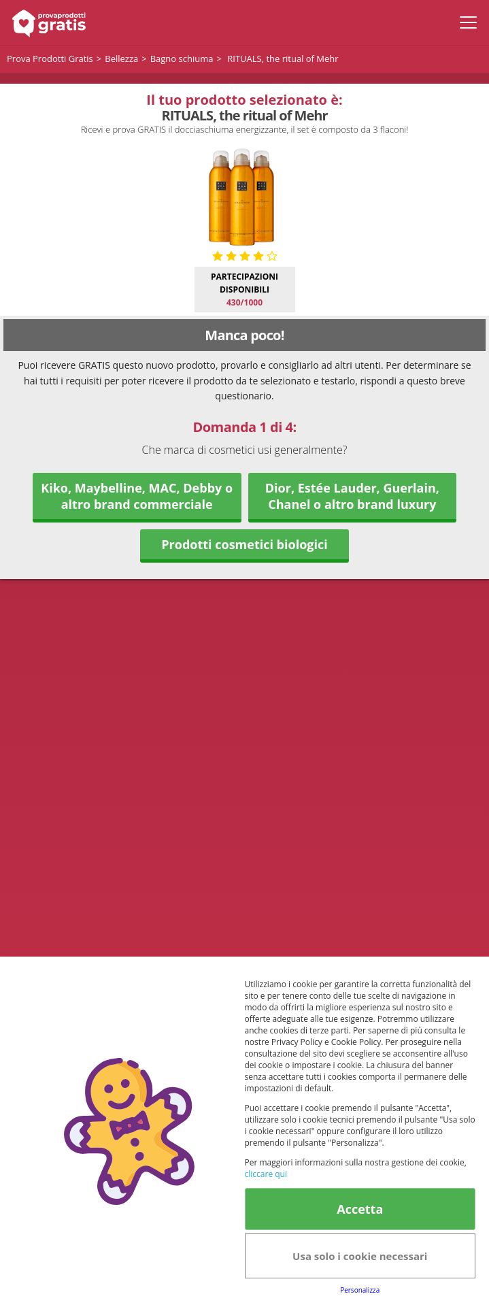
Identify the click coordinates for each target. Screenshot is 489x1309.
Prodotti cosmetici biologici (244, 544)
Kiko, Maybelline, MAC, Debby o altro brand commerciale (137, 496)
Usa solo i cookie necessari (359, 1256)
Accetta (360, 1209)
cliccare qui (266, 1174)
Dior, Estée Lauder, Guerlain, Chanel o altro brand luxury (352, 496)
